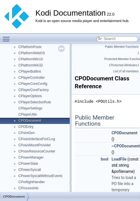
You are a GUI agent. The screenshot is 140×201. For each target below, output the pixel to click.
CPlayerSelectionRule (34, 102)
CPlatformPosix (30, 47)
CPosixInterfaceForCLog (36, 139)
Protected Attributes (123, 65)
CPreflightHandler (31, 182)
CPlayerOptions (30, 96)
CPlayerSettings (30, 108)
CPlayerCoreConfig (32, 84)
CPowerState (28, 164)
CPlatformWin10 (30, 59)
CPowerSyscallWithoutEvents (40, 176)
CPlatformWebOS (31, 53)
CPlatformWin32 (30, 65)
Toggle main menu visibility (7, 36)
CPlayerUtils (27, 114)
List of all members (126, 71)
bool (104, 159)
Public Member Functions (122, 47)
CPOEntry (25, 127)
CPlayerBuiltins (29, 71)
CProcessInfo (28, 188)
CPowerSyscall (29, 170)
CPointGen (26, 133)
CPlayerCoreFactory (33, 90)
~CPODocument (126, 146)
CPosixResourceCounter (36, 151)
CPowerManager (31, 157)
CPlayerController (31, 78)
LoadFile (119, 159)
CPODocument (29, 121)
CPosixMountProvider (34, 145)
